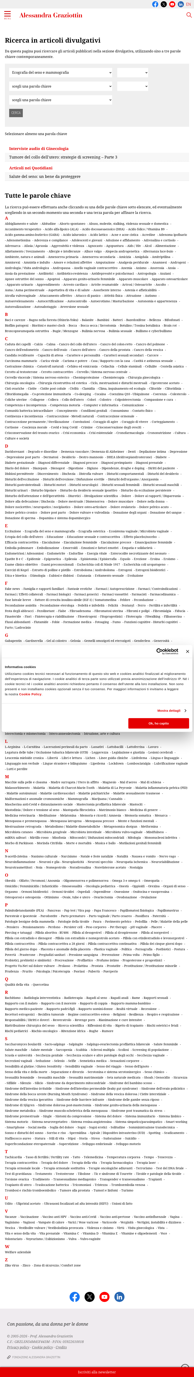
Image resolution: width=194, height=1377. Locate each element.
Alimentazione (165, 246)
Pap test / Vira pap (77, 910)
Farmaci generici (86, 594)
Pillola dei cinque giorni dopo (161, 944)
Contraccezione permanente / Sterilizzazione (37, 422)
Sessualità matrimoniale (86, 1077)
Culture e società (17, 438)
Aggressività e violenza (67, 246)
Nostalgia (136, 867)
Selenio (59, 1061)
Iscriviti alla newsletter (97, 1372)
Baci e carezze (15, 320)
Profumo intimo (108, 960)
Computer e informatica (101, 405)
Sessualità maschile (51, 1077)
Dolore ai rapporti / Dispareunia (158, 496)
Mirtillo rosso (39, 837)
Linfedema (139, 758)
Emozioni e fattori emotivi (99, 548)
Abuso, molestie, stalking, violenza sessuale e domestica (128, 224)
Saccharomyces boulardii (23, 1044)
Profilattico (85, 960)
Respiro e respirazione (163, 1014)
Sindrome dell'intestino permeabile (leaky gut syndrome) (96, 1088)
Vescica (10, 1228)
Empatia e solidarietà (137, 548)
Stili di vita (56, 1138)
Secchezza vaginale (151, 1055)
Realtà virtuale (127, 1009)
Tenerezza (165, 1157)
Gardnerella (34, 641)
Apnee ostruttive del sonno (24, 279)
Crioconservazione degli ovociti (118, 427)
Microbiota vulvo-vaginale (124, 832)
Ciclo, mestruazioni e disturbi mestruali (119, 383)
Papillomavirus (168, 910)
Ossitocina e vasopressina (151, 892)
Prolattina (81, 966)
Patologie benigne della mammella (29, 921)
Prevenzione (111, 955)
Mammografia (78, 799)
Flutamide (41, 622)
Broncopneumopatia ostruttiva (27, 331)
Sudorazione (112, 1138)
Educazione (55, 537)
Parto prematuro (73, 916)
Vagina (175, 1217)
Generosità (161, 641)
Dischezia (68, 474)
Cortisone (12, 427)
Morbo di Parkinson (19, 843)
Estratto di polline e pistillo (51, 570)
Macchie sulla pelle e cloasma (26, 782)
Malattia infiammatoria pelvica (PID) (161, 788)
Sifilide (11, 1083)
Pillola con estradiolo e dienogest (28, 938)
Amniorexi (12, 262)
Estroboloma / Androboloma (94, 570)
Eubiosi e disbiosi (61, 575)
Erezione (140, 559)
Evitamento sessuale (109, 575)
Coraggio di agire (105, 422)
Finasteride (13, 616)
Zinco (26, 1265)
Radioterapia (73, 998)
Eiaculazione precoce (116, 542)
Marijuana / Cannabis (107, 799)
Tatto (76, 1157)
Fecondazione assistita (20, 605)
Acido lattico (99, 235)
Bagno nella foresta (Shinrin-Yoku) (53, 320)
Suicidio (130, 1138)
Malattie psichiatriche (94, 793)
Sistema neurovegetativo (49, 1122)
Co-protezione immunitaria (51, 394)
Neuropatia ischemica (132, 862)
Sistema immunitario (140, 1116)
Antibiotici (46, 273)
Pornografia (143, 949)
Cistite (32, 388)
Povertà (10, 955)
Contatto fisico (142, 411)
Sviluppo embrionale (97, 1144)
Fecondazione (143, 600)
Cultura (180, 433)
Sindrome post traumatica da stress (136, 1111)
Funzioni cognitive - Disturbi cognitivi (151, 622)
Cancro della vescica (148, 350)
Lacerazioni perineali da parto (66, 747)
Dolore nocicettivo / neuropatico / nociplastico (37, 507)
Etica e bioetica (16, 575)
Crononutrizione (159, 433)
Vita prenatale (49, 1233)
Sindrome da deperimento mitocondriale (76, 1083)
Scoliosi (123, 1050)
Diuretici (74, 496)
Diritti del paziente (161, 468)
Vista (161, 1228)
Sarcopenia (64, 1050)
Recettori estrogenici (20, 1014)
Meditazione (47, 815)
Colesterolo (178, 394)
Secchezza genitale (49, 1055)
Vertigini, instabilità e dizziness (159, 1222)
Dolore (126, 496)
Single (47, 1116)
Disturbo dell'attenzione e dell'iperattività (35, 496)
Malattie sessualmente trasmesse (136, 793)
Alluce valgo (93, 251)
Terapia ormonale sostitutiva (64, 1168)
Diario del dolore (17, 468)
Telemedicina (93, 1157)
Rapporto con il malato (21, 1003)
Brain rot (170, 325)
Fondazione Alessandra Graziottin (36, 1357)
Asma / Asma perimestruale (25, 290)
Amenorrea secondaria (98, 257)
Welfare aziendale (18, 1252)
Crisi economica (74, 433)
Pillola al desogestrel (86, 932)
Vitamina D (90, 1233)
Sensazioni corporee (124, 1061)
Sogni (81, 1127)
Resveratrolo (62, 1020)
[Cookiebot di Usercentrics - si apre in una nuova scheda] (159, 651)
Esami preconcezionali (57, 564)
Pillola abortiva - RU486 (52, 932)
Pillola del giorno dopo (21, 949)
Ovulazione (149, 897)
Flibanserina (173, 616)
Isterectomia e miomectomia (25, 734)
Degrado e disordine (42, 451)
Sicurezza (180, 1077)
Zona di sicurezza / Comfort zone (57, 1265)
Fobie (56, 622)
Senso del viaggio (109, 1066)
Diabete (161, 457)
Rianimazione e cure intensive (120, 1020)
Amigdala (141, 257)
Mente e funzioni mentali (136, 821)
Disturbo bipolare (43, 490)
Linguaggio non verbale (22, 763)
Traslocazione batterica (52, 1185)
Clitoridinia (173, 388)
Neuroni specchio (100, 862)
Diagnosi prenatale (149, 463)
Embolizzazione (48, 548)
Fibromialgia (162, 611)
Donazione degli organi (129, 512)
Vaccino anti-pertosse (115, 1217)
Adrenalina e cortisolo (159, 240)
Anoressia (157, 268)
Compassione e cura (158, 400)
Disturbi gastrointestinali (22, 485)
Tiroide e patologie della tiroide (158, 1174)
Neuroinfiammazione (20, 862)
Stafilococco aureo (18, 1138)
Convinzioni (81, 422)
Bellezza (155, 320)
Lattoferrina (136, 747)
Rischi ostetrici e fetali (162, 1025)
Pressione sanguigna (83, 955)
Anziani (165, 273)
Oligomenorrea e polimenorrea (86, 881)
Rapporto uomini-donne (95, 1009)
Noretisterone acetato (110, 867)
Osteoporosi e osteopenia (23, 897)
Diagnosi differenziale (53, 463)
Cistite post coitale (53, 388)
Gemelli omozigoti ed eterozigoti (107, 641)
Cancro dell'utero (83, 350)
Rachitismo (12, 998)
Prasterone (27, 955)
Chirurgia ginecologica (144, 377)
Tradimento (41, 1179)
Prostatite (113, 966)
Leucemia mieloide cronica (24, 758)
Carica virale (50, 361)
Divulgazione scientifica (101, 496)
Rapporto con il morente (58, 1003)
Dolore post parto (53, 512)
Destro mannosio (91, 457)
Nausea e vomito (144, 856)
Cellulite (151, 366)
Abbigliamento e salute (21, 224)
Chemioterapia (113, 377)
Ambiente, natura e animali (25, 257)
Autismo (151, 296)
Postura (179, 949)
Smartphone (16, 1127)
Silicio (39, 1083)
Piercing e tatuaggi (18, 932)
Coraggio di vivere (135, 422)
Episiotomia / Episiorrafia (99, 559)
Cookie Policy (30, 694)
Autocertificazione (51, 301)
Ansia (172, 268)
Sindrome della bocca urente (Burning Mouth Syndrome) (46, 1094)
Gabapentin (13, 641)
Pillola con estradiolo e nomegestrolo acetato (87, 938)
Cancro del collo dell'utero (78, 344)
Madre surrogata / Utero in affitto (75, 782)
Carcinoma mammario (21, 361)
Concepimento (67, 411)
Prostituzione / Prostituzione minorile (150, 966)
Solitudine (118, 1127)
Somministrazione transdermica (152, 1127)
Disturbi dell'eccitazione (22, 479)
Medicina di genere (144, 810)
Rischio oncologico (45, 1031)
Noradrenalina (80, 867)
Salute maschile (16, 1050)
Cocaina (100, 394)
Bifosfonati (172, 320)
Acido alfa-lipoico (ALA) (61, 229)
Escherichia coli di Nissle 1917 (98, 564)
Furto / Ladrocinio (18, 627)
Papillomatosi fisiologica (137, 910)
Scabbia (81, 1050)
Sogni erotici (98, 1127)
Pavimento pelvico (118, 921)
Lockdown (116, 763)
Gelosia (75, 641)
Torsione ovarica (17, 1179)
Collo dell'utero (73, 400)
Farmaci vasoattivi (115, 594)
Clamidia (88, 388)
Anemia (126, 268)
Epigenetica (52, 559)
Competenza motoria (65, 405)
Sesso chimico (154, 1072)
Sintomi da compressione (73, 1116)
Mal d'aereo (128, 782)
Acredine (148, 235)
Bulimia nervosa (93, 331)
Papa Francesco (105, 910)
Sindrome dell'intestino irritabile (28, 1088)
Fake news (12, 589)
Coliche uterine (16, 400)
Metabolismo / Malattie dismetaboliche (72, 826)
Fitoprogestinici (111, 616)
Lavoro (153, 747)
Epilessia (71, 559)
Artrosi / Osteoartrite (137, 284)
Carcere (153, 355)
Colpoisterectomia (128, 400)
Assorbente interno (107, 290)
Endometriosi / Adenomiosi (24, 553)
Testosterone (65, 1174)
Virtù (120, 1228)
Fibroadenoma (80, 611)
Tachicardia (13, 1157)
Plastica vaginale (106, 949)
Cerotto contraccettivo (57, 372)
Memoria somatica (138, 815)
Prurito (27, 971)
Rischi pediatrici (16, 1031)
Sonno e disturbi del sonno (24, 1133)
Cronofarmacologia (130, 433)
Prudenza (12, 971)
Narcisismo (69, 856)
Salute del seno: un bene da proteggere (45, 176)
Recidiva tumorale (51, 1014)
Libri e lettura (72, 758)
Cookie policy (42, 1347)
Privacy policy (18, 1347)
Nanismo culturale (44, 856)
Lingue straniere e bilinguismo (65, 763)
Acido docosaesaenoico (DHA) (103, 229)
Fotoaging (102, 622)
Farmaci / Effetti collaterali (24, 594)
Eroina (155, 559)
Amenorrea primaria (63, 257)
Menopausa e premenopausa (26, 821)
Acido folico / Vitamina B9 (146, 229)
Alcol (148, 246)
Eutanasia (84, 575)
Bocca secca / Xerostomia (98, 325)
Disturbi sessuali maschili (161, 485)
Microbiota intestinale (86, 832)
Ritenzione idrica (73, 1031)
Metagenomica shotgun (120, 826)
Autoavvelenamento (19, 301)
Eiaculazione (51, 542)
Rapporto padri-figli (60, 1009)
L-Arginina (12, 747)
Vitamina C (71, 1233)
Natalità (122, 856)
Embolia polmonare (19, 548)
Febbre (125, 600)
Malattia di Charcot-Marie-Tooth (72, 788)
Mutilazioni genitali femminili (140, 843)
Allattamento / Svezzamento (25, 251)
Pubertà (94, 971)
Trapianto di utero (18, 1185)
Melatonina (68, 815)
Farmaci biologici (58, 594)
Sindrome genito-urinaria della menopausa (126, 1105)
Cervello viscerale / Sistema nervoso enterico (37, 377)
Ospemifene (102, 892)
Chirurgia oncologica (20, 383)
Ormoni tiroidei (63, 892)
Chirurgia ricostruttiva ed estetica (62, 383)
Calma (50, 344)
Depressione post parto (23, 457)
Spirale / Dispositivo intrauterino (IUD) (117, 1133)
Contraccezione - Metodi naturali (70, 416)
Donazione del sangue (166, 512)
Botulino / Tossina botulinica (140, 325)
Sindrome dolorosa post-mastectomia (64, 1105)
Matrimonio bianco (112, 810)
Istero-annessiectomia (64, 734)
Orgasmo (11, 892)
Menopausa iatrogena (66, 821)
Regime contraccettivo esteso (89, 1014)
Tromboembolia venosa (128, 1185)
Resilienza (136, 1014)
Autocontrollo (77, 301)
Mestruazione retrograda (23, 826)
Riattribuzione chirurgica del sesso (30, 1025)
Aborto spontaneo (72, 224)
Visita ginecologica (141, 1228)
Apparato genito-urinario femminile (89, 279)
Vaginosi (29, 1222)
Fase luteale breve (18, 600)
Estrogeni (125, 570)
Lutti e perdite (17, 769)
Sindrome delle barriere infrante (80, 1100)
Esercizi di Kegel (17, 570)
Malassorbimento (17, 788)
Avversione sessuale (74, 307)
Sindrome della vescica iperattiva (29, 1100)
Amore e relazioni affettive (73, 262)
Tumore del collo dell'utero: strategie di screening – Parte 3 (63, 157)
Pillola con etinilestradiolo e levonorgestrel (153, 938)
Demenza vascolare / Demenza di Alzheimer (92, 451)
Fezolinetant (46, 611)
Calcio (38, 344)
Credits (61, 1347)
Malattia (39, 788)
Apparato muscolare (133, 279)
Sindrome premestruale (22, 1116)
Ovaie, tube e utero (76, 897)
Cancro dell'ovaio (54, 350)
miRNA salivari (15, 837)
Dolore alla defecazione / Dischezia (30, 501)
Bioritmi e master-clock (48, 325)
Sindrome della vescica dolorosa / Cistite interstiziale (128, 1094)
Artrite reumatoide (105, 284)
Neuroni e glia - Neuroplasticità (61, 862)
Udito (9, 1203)
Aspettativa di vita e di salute (69, 290)
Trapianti (155, 1179)
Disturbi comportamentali (125, 474)
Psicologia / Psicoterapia (53, 971)
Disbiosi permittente (19, 474)
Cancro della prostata (114, 350)
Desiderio (68, 457)
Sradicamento (174, 1133)
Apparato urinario (20, 284)
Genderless (142, 641)
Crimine (87, 427)
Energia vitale (97, 553)
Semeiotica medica (93, 1061)
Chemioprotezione (86, 377)
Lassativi (97, 747)
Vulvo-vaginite (90, 1239)
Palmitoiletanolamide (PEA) (24, 910)
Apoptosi (53, 279)
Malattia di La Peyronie (115, 788)
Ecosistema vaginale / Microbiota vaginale (139, 531)
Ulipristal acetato (28, 1203)
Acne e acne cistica (124, 235)
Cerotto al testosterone (21, 372)
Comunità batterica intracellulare (29, 411)
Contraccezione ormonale (115, 416)
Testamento (43, 1174)
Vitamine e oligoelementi (139, 1233)
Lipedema (98, 763)
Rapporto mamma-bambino (131, 1003)
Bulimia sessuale (120, 331)
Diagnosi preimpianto (116, 463)
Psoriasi (79, 971)
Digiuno (92, 468)
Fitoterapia (134, 616)
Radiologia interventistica (42, 998)
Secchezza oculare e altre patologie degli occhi (100, 1055)
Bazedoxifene (136, 320)
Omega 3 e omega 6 (126, 881)
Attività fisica (113, 296)
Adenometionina (18, 240)
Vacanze (11, 1217)
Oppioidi (138, 886)
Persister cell (73, 927)
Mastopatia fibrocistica (79, 810)
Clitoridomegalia (17, 394)
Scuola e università (18, 1055)
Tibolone (84, 1174)
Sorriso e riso (56, 1133)
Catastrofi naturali (50, 366)
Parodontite (49, 916)
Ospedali (84, 892)
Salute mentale (41, 1050)
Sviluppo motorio (128, 1144)
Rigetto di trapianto (129, 1025)
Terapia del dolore (54, 1163)
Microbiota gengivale (51, 832)
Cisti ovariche (14, 388)
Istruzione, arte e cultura (102, 734)
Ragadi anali (119, 998)
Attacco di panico (88, 296)
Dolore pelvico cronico (21, 512)
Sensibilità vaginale (79, 1066)
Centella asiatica (172, 366)
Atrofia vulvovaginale (20, 296)
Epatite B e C (14, 559)
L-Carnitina (32, 747)
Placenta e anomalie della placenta (66, 949)
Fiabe (62, 611)
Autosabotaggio (45, 307)
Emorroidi (70, 548)
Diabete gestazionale (20, 463)
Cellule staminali (130, 366)
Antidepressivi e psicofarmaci (112, 273)
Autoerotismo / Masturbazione (112, 301)
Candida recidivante (19, 355)
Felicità (113, 605)
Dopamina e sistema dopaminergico (64, 518)
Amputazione (105, 262)
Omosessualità (72, 886)
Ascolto (161, 284)
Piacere (156, 927)
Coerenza (160, 394)
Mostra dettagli (168, 710)
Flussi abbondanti (17, 622)
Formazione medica (77, 622)
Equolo (125, 559)
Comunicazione (133, 405)
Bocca (73, 325)
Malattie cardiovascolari (57, 793)
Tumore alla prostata (75, 1190)
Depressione (178, 451)
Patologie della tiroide (73, 921)
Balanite (88, 320)
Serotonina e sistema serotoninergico (114, 1072)
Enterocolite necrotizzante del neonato (138, 553)
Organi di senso (174, 886)
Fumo (117, 622)
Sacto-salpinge (55, 1044)
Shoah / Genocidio (157, 1077)
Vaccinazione (29, 1217)
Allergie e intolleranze (65, 251)
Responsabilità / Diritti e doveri (27, 1020)
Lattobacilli (115, 747)
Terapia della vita (84, 1163)
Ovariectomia (103, 897)
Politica (127, 949)
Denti (132, 451)
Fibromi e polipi (138, 611)
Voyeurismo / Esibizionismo (45, 1239)
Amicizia (125, 257)
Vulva (72, 1239)
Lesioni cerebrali (160, 752)
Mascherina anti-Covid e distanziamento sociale (39, 804)
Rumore (107, 1031)
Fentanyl (128, 605)
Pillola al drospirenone (121, 932)
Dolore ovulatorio (123, 507)
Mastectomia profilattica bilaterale (101, 804)
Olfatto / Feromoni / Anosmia (39, 881)
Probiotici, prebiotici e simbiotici (28, 960)
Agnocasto (95, 246)
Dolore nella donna (151, 501)
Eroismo (169, 559)
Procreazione (64, 960)
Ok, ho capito (159, 723)
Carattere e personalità (83, 355)
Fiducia (180, 611)
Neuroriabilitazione (165, 862)
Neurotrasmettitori (18, 867)
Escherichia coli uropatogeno (144, 564)
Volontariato (13, 1239)
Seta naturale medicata (123, 1077)
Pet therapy (118, 927)
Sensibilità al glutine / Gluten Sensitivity (33, 1066)
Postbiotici (163, 949)
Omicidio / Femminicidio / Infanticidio (31, 886)
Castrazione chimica (19, 366)
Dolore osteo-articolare (90, 507)
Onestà (124, 886)
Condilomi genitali (94, 411)
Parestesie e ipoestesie (21, 916)
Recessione (149, 1009)
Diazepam (40, 468)
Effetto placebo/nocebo (140, 537)
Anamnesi (159, 262)
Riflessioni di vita (100, 1025)
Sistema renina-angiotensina (91, 1122)
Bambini (103, 320)
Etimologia (37, 575)
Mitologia (134, 837)
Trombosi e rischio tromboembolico (30, 1190)
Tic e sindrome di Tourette (113, 1174)
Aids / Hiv (134, 246)
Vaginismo (12, 1222)
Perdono (54, 927)
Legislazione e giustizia (128, 752)
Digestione (75, 468)
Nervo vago (167, 856)
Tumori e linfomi (106, 1190)
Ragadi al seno (96, 998)
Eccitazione (13, 531)
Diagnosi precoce (85, 463)
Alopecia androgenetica (122, 251)
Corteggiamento (163, 422)
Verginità (126, 1222)
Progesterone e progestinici (142, 960)
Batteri (118, 320)
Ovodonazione (127, 897)
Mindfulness (155, 832)
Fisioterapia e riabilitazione (54, 616)
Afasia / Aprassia (36, 246)
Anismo (141, 268)
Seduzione (43, 1061)
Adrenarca (12, 246)
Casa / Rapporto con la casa (110, 361)
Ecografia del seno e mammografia (50, 531)
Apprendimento (48, 284)
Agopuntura (115, 246)
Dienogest (58, 468)
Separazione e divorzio (67, 1072)
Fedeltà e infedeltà (91, 605)
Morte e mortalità (78, 843)
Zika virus (12, 1265)
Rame (136, 998)
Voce (164, 1233)
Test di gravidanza (18, 1174)
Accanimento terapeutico (23, 229)
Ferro (142, 605)
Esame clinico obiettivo (21, 564)
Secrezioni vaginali (18, 1061)
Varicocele (109, 1222)
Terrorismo (144, 1168)
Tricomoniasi (81, 1185)
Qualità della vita (17, 984)
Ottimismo (51, 897)
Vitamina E (110, 1233)
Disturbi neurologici (83, 485)
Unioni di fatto (122, 1203)
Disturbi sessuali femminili (120, 485)
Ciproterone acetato (165, 383)
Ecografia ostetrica (91, 531)
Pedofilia (141, 921)
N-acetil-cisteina (16, 856)
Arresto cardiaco (75, 284)
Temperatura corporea (123, 1157)
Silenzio (25, 1083)
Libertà (52, 758)
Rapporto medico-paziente (24, 1009)
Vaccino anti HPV (54, 1217)
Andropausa (61, 268)
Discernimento (48, 474)
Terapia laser (146, 1163)
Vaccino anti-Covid (83, 1217)
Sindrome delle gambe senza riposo (133, 1100)
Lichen (90, 758)
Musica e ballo (105, 843)
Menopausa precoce (99, 821)
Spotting (155, 1133)
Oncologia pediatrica (100, 886)
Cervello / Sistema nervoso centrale (102, 372)
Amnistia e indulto (37, 262)
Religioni (119, 1014)
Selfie (72, 1061)
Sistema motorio (16, 1122)
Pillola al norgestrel (155, 932)
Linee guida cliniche (113, 758)
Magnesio (109, 782)
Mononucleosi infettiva (161, 837)
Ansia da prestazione (20, 273)
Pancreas (54, 910)
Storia (83, 1138)
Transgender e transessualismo (122, 1179)
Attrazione (133, 296)
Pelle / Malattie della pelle (169, 921)
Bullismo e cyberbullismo (154, 331)
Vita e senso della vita (20, 1233)
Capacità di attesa (50, 355)
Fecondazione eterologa (57, 605)
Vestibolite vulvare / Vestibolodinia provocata (51, 1228)
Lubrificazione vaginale (171, 763)
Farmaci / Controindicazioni (158, 589)
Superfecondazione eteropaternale (30, 1144)
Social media (37, 1127)
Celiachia (107, 366)
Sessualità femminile (19, 1077)
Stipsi (71, 1138)
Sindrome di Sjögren (20, 1105)
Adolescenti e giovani (87, 240)
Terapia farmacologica (117, 1163)
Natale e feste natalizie (97, 856)
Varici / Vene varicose (83, 1222)
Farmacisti (139, 594)
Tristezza (101, 1185)
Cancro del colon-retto (116, 344)
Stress (95, 1138)
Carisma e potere (75, 361)
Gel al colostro (56, 641)
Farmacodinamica (163, 594)
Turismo (127, 1190)
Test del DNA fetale (170, 1168)
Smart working (176, 1122)
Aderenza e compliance (51, 240)
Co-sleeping (83, 394)
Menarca (161, 815)
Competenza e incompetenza (25, 405)
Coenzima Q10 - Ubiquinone (129, 394)
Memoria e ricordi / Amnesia (100, 815)
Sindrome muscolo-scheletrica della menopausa (73, 1111)
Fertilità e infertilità (163, 605)
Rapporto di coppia (93, 1003)
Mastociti (136, 804)
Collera (53, 400)
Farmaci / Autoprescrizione (115, 589)
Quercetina (41, 984)
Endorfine (76, 553)
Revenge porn (85, 1020)
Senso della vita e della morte (26, 1072)
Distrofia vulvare (91, 474)
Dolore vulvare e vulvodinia (89, 512)
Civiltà (74, 388)
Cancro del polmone (150, 344)
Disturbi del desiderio (163, 474)
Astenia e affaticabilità (141, 290)
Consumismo (120, 411)
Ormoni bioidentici (34, 892)
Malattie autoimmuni (22, 793)
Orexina (154, 886)
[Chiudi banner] (187, 651)
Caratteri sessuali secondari (123, 355)
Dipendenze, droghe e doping (123, 468)
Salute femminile (166, 1044)
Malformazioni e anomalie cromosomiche (34, 799)
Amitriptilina (161, 257)
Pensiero (13, 927)
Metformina (149, 826)
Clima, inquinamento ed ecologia (122, 388)
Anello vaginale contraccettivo (95, 268)
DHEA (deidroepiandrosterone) (129, 457)
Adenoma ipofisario (173, 235)
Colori (91, 400)
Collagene (37, 400)
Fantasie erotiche (80, 589)
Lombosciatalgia (139, 763)
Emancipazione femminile (153, 542)
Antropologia (147, 273)
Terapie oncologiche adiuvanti (110, 1168)
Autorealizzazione (18, 307)
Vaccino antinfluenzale (150, 1217)
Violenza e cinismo (100, 1228)
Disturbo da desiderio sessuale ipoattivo (88, 490)
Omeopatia (151, 881)
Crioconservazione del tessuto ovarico (32, 433)
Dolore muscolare (120, 501)
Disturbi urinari (16, 490)
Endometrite (56, 553)
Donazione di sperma (20, 518)
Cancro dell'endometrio (22, 350)
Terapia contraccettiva (21, 1163)
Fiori (28, 616)
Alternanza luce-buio (158, 251)
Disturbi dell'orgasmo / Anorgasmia (133, 479)
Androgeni (178, 262)
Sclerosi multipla (103, 1050)
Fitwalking (152, 616)
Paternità (159, 916)
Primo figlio (151, 955)
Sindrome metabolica (20, 1111)
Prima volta (131, 955)
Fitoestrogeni (87, 616)
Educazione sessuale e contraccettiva (93, 537)
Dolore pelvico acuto (154, 507)
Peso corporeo (96, 927)
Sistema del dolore (108, 1116)
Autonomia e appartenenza (157, 301)
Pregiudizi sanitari (52, 955)
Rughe (93, 1031)
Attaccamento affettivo (55, 296)
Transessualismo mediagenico (74, 1179)
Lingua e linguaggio (165, 758)
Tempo (149, 1157)
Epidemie (34, 559)
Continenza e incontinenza (24, 416)
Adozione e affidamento (123, 240)
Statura (40, 1138)
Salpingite (76, 1044)
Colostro (105, 400)
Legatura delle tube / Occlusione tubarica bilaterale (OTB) (46, 752)
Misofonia (59, 837)
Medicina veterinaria (20, 815)
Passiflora (142, 916)
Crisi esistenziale (101, 433)
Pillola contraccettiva (20, 944)
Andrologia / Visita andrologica (27, 268)
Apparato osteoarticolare (170, 279)
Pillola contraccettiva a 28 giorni (61, 944)
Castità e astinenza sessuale (153, 361)
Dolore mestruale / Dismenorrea (81, 501)
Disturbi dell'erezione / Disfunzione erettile (73, 479)
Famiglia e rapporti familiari (43, 589)
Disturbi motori (55, 485)
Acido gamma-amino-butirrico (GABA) (32, 235)
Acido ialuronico (74, 235)
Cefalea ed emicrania (82, 366)
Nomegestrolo (56, 867)
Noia (39, 867)
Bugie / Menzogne (65, 331)
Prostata (97, 966)
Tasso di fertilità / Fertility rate (47, 1157)
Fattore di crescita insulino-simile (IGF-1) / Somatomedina (75, 600)
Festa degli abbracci (19, 611)
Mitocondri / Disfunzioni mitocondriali (97, 837)
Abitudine (49, 224)
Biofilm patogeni (16, 325)
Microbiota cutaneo (19, 832)
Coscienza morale (34, 427)
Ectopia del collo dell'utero (24, 537)
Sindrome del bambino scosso (130, 1083)
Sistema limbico (170, 1116)
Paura (97, 921)
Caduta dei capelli (18, 344)
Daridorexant (14, 451)
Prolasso (64, 966)
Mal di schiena (150, 782)
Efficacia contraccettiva (21, 542)
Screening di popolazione (150, 1050)
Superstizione (69, 1144)
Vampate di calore (51, 1222)
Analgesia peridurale (134, 262)
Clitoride (155, 388)
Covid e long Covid (64, 427)
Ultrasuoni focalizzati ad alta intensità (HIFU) (76, 1203)
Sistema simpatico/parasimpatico (138, 1122)
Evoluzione (135, 575)
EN (188, 4)
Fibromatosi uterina (108, 611)
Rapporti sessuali (156, 998)
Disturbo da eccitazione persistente (146, 490)
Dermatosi (50, 457)
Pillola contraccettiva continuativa (112, 944)
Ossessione (121, 892)
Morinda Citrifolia (49, 843)
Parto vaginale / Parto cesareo (110, 916)
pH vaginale (139, 927)
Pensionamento (34, 927)
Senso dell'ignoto (137, 1066)
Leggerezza (100, 752)
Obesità (10, 881)
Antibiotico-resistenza (72, 273)
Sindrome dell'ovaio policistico (163, 1088)
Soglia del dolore (62, 1127)
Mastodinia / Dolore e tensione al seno (32, 810)
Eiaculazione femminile (80, 542)
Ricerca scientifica (71, 1025)
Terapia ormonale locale (22, 1168)
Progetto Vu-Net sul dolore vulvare (30, 966)
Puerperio (110, 971)
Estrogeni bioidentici (150, 570)
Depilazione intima (152, 451)
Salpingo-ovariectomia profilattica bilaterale (118, 1044)
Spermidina (77, 1133)
